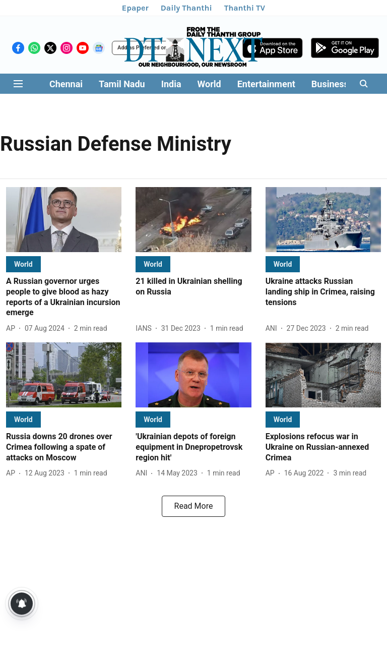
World (209, 84)
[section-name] (23, 264)
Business (330, 84)
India (171, 84)
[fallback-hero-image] (63, 219)
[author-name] (12, 328)
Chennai (66, 84)
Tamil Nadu (122, 84)
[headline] (63, 297)
